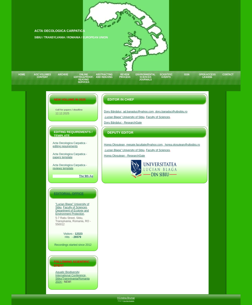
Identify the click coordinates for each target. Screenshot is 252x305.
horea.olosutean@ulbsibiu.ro (181, 144)
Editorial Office (69, 193)
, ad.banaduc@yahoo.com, (138, 111)
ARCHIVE (63, 74)
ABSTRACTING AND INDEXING (104, 75)
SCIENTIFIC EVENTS (166, 75)
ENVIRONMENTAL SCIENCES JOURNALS (145, 77)
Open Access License (207, 75)
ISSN (186, 74)
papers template (62, 157)
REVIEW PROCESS (125, 75)
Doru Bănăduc (113, 111)
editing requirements (65, 146)
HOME (21, 74)
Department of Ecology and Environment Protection (72, 212)
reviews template (63, 168)
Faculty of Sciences (158, 117)
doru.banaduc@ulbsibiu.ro (170, 111)
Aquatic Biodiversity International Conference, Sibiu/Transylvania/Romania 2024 (72, 277)
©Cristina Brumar (126, 298)
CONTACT (227, 74)
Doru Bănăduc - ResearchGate (123, 122)
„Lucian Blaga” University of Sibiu (124, 117)
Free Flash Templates (128, 301)
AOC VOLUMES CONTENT (42, 75)
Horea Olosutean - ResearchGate (124, 155)
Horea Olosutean (114, 144)
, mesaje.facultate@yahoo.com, (144, 144)
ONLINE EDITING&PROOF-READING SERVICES (84, 78)
